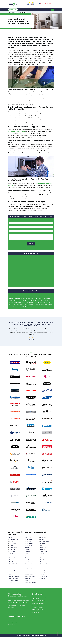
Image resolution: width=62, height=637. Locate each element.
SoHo (41, 545)
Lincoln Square (28, 555)
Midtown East (28, 572)
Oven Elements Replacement (39, 602)
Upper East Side (44, 566)
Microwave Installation (37, 607)
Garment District (13, 572)
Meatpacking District (30, 568)
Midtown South (29, 574)
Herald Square (28, 539)
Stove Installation (36, 610)
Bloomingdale (12, 541)
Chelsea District (13, 547)
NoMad (42, 539)
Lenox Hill (27, 553)
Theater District (44, 551)
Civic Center (12, 551)
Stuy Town (43, 547)
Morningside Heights (30, 576)
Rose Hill (42, 543)
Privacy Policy (35, 612)
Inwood (27, 547)
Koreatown (28, 551)
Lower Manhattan (29, 561)
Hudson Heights (29, 541)
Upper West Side (44, 568)
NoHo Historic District (30, 582)
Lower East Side (29, 559)
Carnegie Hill (12, 543)
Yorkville (42, 578)
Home (9, 12)
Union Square (43, 561)
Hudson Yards (28, 545)
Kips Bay (27, 549)
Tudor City (43, 555)
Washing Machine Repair (38, 603)
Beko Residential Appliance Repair (19, 12)
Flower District (13, 568)
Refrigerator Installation (37, 609)
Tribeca (42, 553)
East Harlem (12, 559)
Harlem (11, 582)
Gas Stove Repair (36, 598)
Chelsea (11, 545)
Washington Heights (45, 570)
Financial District (13, 564)
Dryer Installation (36, 606)
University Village (44, 564)
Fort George (12, 570)
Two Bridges (43, 559)
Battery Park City (13, 539)
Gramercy (11, 574)
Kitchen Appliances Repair (38, 600)
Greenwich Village (13, 578)
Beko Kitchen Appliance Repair (16, 131)
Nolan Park (43, 537)
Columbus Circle (13, 555)
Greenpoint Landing (14, 576)
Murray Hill (27, 578)
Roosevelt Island (44, 541)
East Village (12, 561)
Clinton (11, 553)
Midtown (27, 570)
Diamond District (13, 557)
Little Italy (27, 557)
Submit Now (31, 243)
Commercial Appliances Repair (39, 597)
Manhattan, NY (13, 624)
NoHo (26, 580)
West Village (43, 576)
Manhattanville (28, 564)
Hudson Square (29, 543)
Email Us (11, 620)
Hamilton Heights (13, 580)
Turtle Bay (43, 557)
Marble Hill (27, 566)
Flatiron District (13, 566)
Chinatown (12, 549)
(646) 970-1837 (13, 9)
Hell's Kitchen (28, 537)
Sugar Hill (42, 549)
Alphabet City (12, 537)
